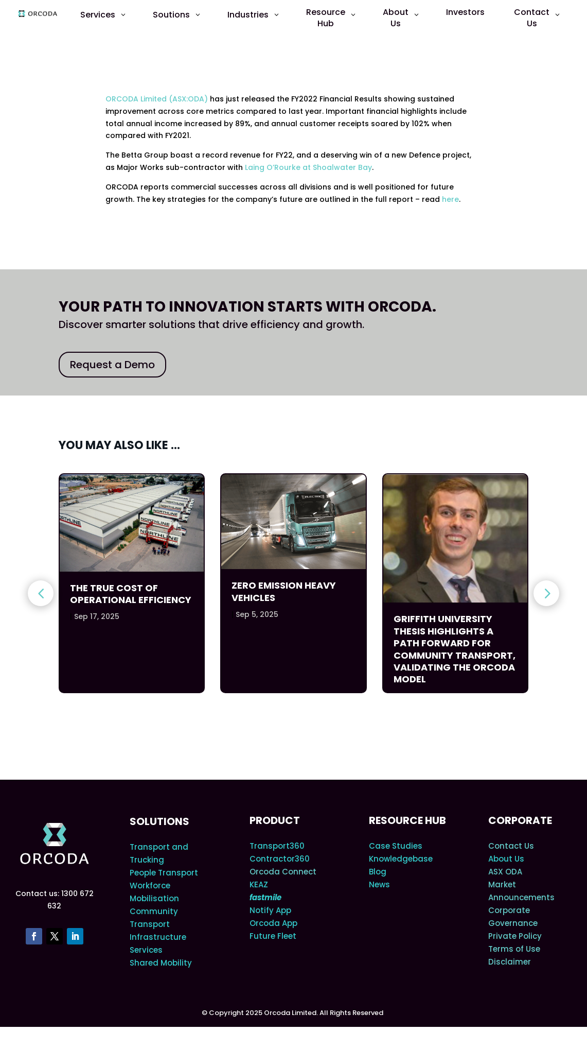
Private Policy (515, 957)
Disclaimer (509, 982)
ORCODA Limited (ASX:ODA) (156, 99)
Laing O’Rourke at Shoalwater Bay (308, 167)
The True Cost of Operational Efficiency (130, 593)
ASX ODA (505, 892)
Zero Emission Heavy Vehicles (284, 591)
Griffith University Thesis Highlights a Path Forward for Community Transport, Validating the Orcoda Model (454, 648)
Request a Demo (112, 364)
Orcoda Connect (283, 892)
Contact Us (511, 867)
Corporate (520, 841)
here (450, 199)
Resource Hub (407, 841)
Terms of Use (514, 970)
